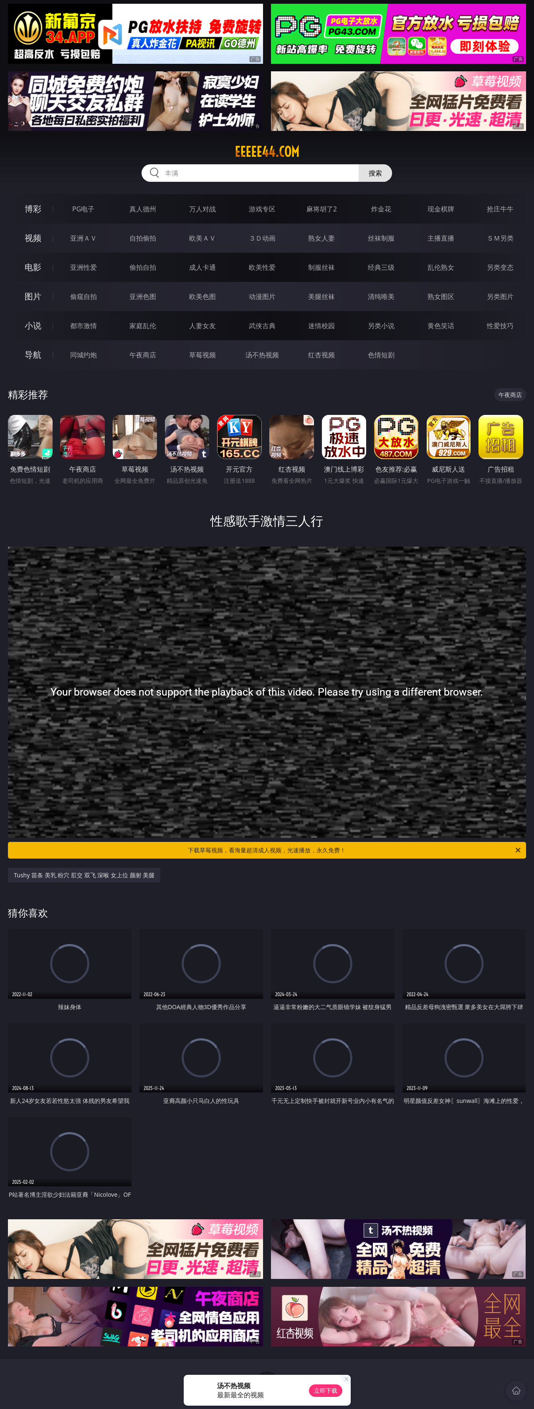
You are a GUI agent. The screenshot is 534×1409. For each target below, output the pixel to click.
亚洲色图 (142, 296)
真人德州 (142, 208)
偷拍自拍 (142, 267)
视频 (33, 238)
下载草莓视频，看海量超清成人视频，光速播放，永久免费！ (354, 850)
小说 (33, 325)
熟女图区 (441, 296)
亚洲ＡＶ (83, 238)
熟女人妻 (321, 238)
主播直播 (441, 238)
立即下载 (325, 1390)
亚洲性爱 (83, 267)
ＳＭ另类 (500, 238)
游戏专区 (262, 208)
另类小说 (381, 325)
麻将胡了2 (321, 208)
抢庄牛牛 (500, 208)
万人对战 (202, 208)
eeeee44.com (267, 151)
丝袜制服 (381, 238)
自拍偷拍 (142, 238)
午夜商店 (142, 354)
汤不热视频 (262, 354)
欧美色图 (202, 296)
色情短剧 (381, 354)
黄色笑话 (441, 325)
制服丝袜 (321, 267)
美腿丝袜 (321, 296)
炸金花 (381, 208)
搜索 (375, 173)
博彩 (33, 208)
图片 (33, 296)
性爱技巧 (500, 325)
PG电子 (83, 208)
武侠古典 (262, 325)
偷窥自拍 (83, 296)
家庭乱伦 (142, 325)
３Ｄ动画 (262, 238)
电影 (33, 267)
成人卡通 (202, 267)
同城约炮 (83, 354)
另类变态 (500, 267)
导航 (33, 354)
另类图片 (500, 296)
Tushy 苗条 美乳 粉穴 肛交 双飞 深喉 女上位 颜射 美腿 (84, 875)
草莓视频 (202, 354)
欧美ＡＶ (202, 238)
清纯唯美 (381, 296)
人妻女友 (202, 325)
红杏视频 (321, 354)
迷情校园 (321, 325)
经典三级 (381, 267)
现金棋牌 (441, 208)
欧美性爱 (262, 267)
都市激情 (83, 325)
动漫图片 (262, 296)
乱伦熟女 (441, 267)
